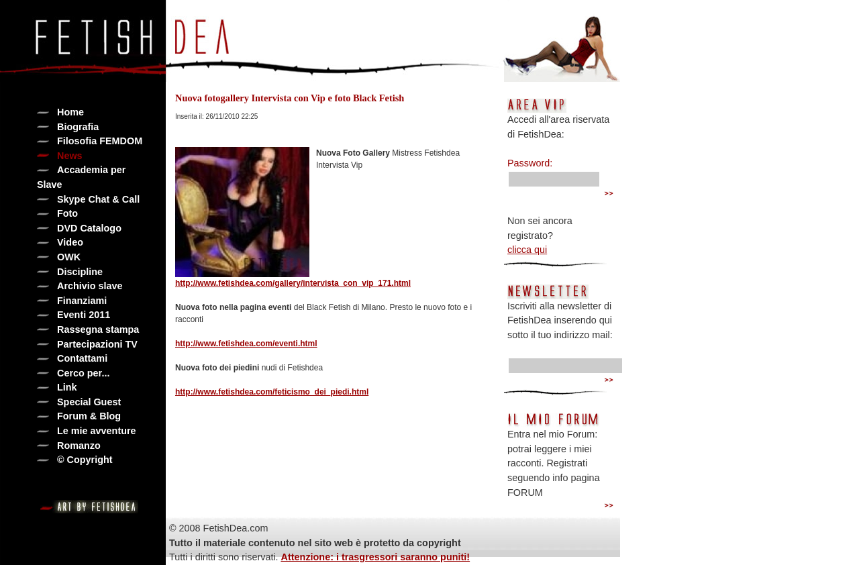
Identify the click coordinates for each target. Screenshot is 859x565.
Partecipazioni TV (97, 344)
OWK (69, 257)
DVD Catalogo (89, 228)
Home (70, 112)
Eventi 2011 (83, 314)
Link (67, 387)
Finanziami (82, 300)
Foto (67, 213)
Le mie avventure (96, 430)
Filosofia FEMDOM (99, 141)
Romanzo (79, 445)
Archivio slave (90, 285)
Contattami (82, 358)
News (70, 155)
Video (70, 242)
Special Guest (89, 402)
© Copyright (85, 459)
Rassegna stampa (98, 329)
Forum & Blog (89, 416)
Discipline (80, 271)
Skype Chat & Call (98, 199)
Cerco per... (83, 373)
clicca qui (527, 249)
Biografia (78, 126)
